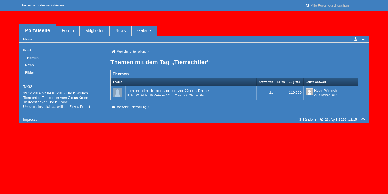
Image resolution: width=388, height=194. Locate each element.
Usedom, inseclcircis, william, (45, 107)
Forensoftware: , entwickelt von (194, 128)
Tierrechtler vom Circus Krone (65, 98)
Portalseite (37, 30)
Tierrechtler (32, 98)
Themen (32, 58)
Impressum (31, 119)
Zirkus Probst (80, 107)
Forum (68, 30)
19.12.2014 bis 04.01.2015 (44, 93)
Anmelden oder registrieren (43, 5)
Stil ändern (307, 119)
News (120, 30)
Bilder (29, 73)
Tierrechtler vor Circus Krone (45, 102)
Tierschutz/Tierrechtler (190, 95)
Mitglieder (94, 30)
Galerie (144, 30)
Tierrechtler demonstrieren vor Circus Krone (168, 90)
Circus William (77, 93)
